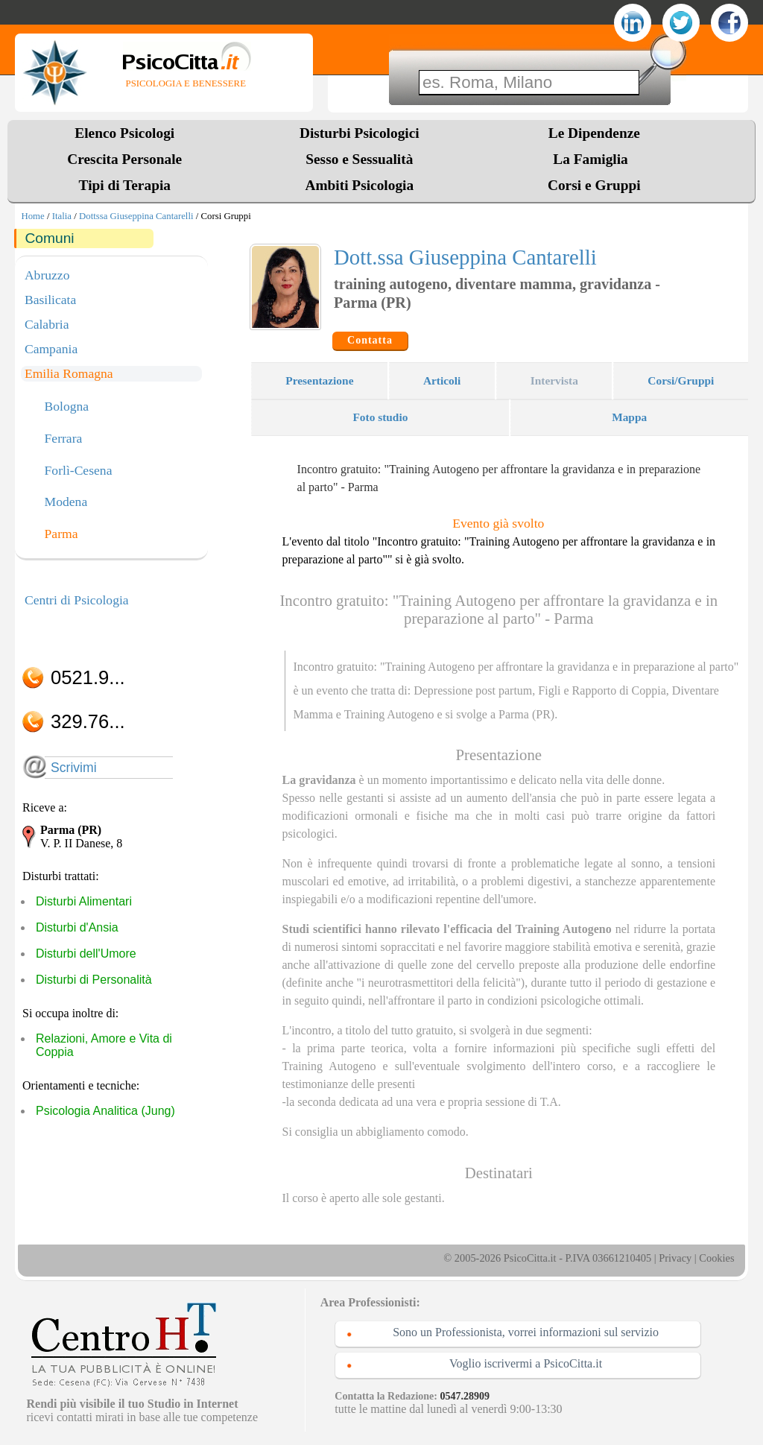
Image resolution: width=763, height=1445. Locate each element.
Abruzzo (47, 275)
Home (32, 216)
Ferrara (64, 439)
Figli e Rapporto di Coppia (602, 690)
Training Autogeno (389, 714)
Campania (51, 348)
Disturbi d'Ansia (77, 927)
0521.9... (88, 677)
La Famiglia (594, 159)
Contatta (370, 340)
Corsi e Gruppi (594, 185)
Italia (62, 216)
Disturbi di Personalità (94, 979)
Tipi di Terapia (125, 185)
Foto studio (380, 417)
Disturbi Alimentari (84, 901)
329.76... (88, 721)
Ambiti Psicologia (359, 185)
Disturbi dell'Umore (86, 953)
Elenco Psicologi (124, 133)
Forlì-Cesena (79, 471)
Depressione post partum (473, 690)
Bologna (67, 407)
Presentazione (319, 380)
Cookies (716, 1258)
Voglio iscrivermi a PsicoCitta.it (525, 1363)
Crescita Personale (124, 159)
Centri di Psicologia (77, 599)
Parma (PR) (526, 714)
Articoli (441, 380)
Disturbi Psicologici (360, 133)
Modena (66, 502)
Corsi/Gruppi (681, 380)
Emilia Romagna (69, 373)
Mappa (629, 417)
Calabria (47, 324)
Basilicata (50, 299)
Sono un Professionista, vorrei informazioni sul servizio (526, 1332)
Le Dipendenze (594, 133)
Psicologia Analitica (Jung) (105, 1110)
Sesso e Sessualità (359, 159)
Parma (61, 534)
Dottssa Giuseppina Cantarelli (136, 216)
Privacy (675, 1258)
